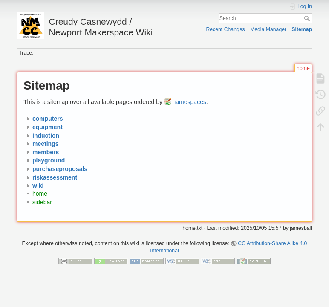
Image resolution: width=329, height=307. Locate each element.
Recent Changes (225, 29)
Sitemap (301, 29)
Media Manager (268, 29)
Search (308, 18)
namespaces (189, 101)
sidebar (42, 202)
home (39, 194)
